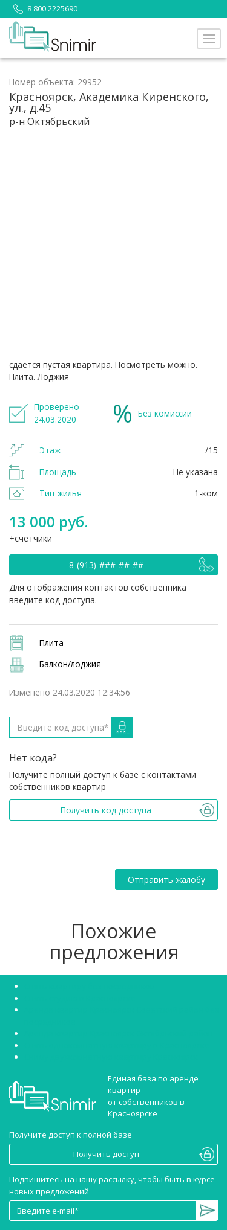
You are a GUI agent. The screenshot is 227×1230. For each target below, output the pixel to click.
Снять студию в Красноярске (80, 998)
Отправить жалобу (166, 879)
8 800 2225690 (43, 8)
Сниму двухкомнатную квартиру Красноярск (111, 1056)
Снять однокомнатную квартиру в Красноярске (116, 1045)
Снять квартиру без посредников (89, 986)
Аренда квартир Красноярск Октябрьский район (118, 1033)
